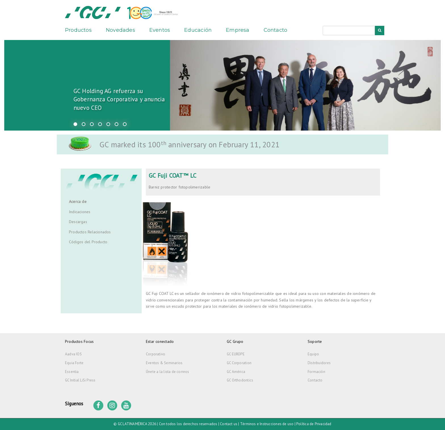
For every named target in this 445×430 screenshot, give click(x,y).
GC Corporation (239, 362)
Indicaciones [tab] (80, 211)
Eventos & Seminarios (164, 362)
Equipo (313, 354)
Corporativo (155, 354)
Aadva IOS (73, 354)
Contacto (275, 30)
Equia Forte (74, 362)
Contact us (228, 423)
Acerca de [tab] (78, 201)
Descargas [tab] (78, 221)
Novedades (120, 30)
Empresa (237, 30)
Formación (316, 371)
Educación (198, 30)
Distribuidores (319, 362)
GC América (236, 371)
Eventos (159, 30)
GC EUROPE (236, 354)
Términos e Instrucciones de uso (267, 423)
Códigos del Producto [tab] (88, 241)
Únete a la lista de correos (167, 371)
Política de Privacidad (313, 423)
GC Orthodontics (240, 380)
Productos (78, 30)
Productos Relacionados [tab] (90, 231)
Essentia (72, 371)
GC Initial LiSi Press (80, 380)
